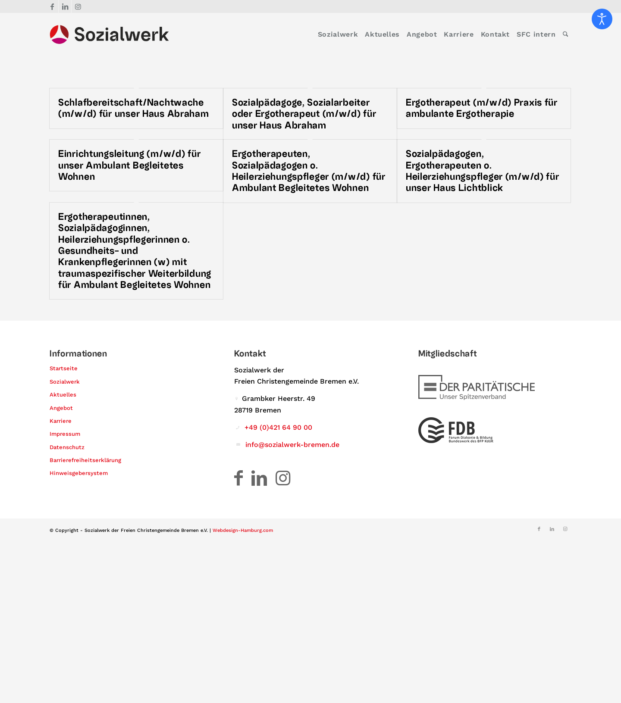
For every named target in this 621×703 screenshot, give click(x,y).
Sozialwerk (65, 381)
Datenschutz (67, 447)
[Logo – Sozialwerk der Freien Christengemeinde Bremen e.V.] (109, 34)
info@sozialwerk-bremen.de (292, 445)
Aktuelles (63, 394)
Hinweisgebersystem (79, 473)
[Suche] (565, 34)
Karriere (61, 421)
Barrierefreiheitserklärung (85, 460)
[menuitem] (337, 34)
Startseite (64, 369)
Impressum (65, 434)
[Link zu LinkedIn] (65, 6)
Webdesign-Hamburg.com (243, 530)
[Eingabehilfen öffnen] (602, 19)
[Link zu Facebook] (52, 6)
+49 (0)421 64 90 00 (278, 427)
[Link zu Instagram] (78, 6)
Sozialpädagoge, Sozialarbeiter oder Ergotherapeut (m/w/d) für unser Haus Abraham (304, 114)
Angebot (61, 408)
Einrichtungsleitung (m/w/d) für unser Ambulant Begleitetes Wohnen (129, 165)
